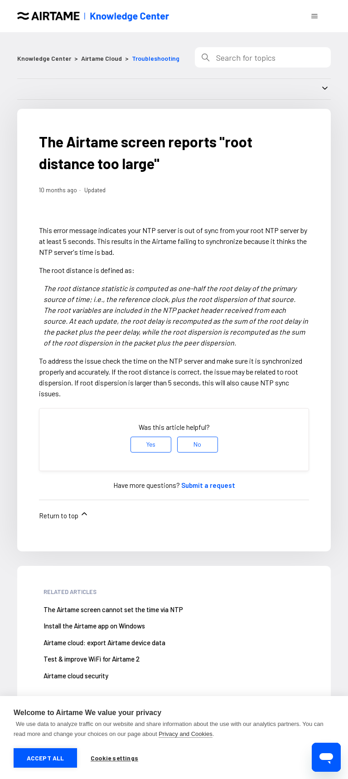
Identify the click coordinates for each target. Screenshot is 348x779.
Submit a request (208, 485)
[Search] (263, 57)
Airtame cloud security (76, 676)
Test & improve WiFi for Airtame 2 (92, 659)
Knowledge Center (44, 58)
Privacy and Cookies (186, 733)
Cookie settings (114, 758)
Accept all (45, 758)
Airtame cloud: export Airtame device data (104, 642)
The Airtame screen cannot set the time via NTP (113, 609)
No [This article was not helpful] (197, 444)
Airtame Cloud (101, 58)
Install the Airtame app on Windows (94, 626)
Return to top (64, 514)
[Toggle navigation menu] (315, 16)
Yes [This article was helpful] (150, 444)
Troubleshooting (155, 58)
